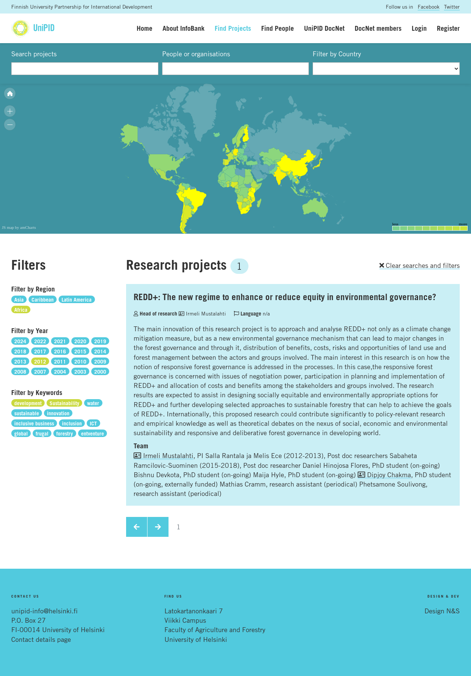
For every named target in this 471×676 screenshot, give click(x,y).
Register (448, 28)
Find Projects (233, 28)
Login (419, 28)
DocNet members (378, 28)
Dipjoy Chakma (384, 474)
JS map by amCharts (19, 227)
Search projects (34, 54)
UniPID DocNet (324, 28)
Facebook (428, 6)
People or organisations (196, 54)
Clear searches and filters (419, 265)
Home (144, 28)
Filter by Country (337, 54)
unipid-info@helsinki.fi (44, 611)
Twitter (452, 6)
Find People (277, 28)
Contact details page (41, 639)
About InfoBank (184, 28)
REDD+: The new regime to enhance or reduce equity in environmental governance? (285, 296)
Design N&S (442, 611)
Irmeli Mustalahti (202, 313)
